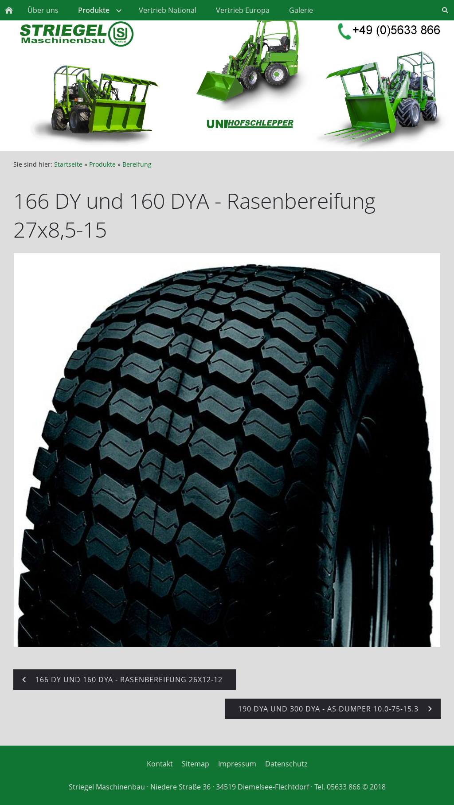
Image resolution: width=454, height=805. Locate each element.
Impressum (237, 764)
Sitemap (195, 764)
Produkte (102, 164)
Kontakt (160, 764)
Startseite (68, 164)
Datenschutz (286, 764)
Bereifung (137, 164)
